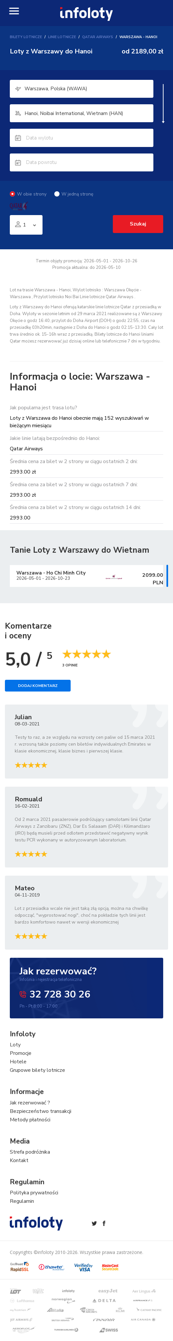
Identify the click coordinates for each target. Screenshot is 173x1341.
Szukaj (136, 231)
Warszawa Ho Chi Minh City (51, 580)
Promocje (20, 1061)
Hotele (18, 1069)
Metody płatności (30, 1127)
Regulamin (22, 1209)
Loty (15, 1053)
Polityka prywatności (34, 1200)
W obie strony (28, 200)
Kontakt (19, 1168)
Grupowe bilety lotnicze (37, 1078)
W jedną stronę (73, 200)
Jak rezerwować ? (30, 1110)
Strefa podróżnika (30, 1159)
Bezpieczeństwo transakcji (40, 1119)
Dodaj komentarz (38, 693)
